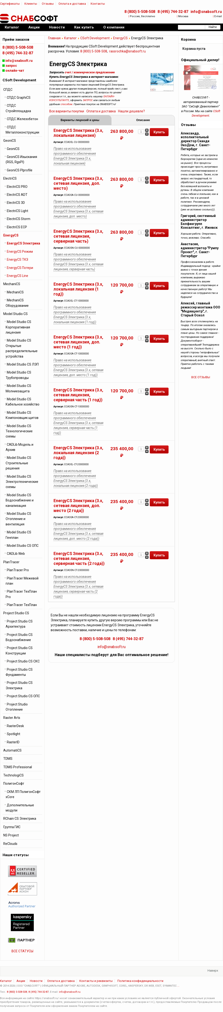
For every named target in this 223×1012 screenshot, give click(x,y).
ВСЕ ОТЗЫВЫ (200, 377)
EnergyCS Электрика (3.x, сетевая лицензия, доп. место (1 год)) (78, 342)
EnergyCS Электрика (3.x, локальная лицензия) (78, 133)
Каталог (70, 38)
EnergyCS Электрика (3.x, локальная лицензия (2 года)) (78, 452)
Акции (20, 981)
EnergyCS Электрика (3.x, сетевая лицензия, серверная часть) (78, 236)
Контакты (98, 3)
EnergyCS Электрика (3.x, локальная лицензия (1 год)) (78, 289)
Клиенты (30, 3)
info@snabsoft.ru (206, 11)
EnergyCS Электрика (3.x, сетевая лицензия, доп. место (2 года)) (78, 505)
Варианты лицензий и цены (80, 120)
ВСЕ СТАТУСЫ (22, 951)
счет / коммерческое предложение (90, 72)
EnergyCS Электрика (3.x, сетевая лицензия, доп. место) (78, 183)
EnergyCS (120, 38)
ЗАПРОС (88, 100)
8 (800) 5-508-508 (139, 11)
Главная (54, 38)
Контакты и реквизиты (96, 981)
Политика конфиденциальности (140, 981)
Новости (36, 981)
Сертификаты (10, 3)
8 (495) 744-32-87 (173, 11)
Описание (143, 120)
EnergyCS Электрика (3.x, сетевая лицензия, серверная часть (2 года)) (79, 558)
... (178, 985)
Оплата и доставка (72, 3)
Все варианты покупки (66, 111)
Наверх (213, 970)
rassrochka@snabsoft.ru (127, 51)
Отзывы (48, 3)
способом (66, 104)
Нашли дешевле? (131, 111)
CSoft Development (95, 38)
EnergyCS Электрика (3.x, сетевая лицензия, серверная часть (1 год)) (78, 395)
